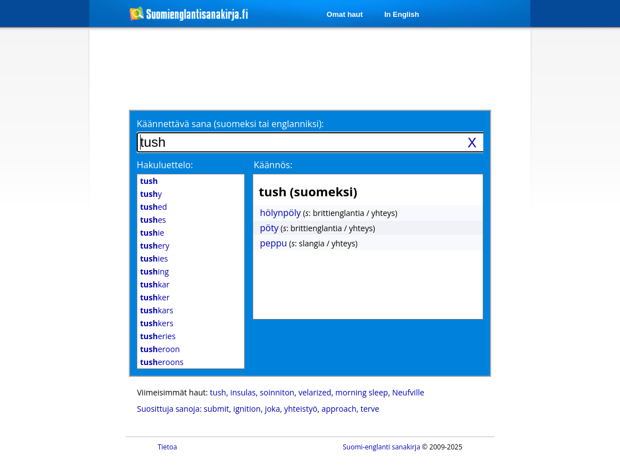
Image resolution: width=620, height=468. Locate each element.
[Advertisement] (311, 68)
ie (152, 232)
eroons (161, 362)
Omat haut (345, 14)
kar (154, 284)
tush (218, 392)
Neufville (408, 392)
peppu (273, 243)
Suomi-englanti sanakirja (381, 447)
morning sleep (361, 392)
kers (156, 323)
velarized (314, 392)
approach (338, 408)
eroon (159, 349)
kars (156, 310)
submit (216, 408)
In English (401, 14)
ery (154, 245)
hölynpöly (280, 212)
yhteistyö (300, 408)
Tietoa (167, 447)
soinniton (277, 392)
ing (154, 271)
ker (154, 297)
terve (370, 408)
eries (158, 336)
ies (154, 258)
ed (153, 206)
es (153, 219)
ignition (247, 408)
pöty (269, 228)
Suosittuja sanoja (168, 408)
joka (272, 408)
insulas (242, 392)
